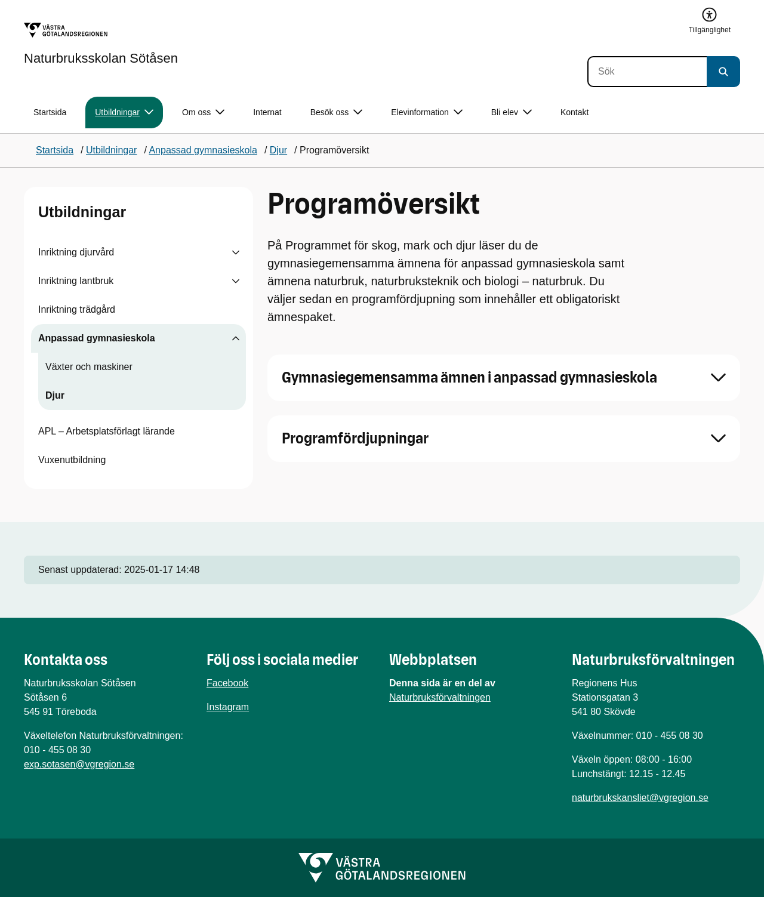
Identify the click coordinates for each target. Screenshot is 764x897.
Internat (267, 112)
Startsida (49, 112)
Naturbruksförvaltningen (440, 697)
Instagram (228, 707)
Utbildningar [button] (124, 112)
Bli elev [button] (511, 112)
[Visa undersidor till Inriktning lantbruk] (236, 281)
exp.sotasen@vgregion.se (79, 764)
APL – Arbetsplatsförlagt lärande (106, 431)
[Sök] (647, 71)
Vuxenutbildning (72, 460)
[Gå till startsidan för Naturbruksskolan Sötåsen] (101, 43)
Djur (54, 395)
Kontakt (574, 112)
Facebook (227, 683)
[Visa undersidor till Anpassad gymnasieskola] (236, 338)
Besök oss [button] (336, 112)
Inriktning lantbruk (75, 281)
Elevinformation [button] (427, 112)
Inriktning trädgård (76, 309)
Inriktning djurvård (76, 252)
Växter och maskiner (89, 367)
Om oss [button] (203, 112)
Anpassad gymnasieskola (96, 338)
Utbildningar (82, 212)
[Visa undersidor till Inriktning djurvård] (236, 252)
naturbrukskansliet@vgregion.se (640, 798)
